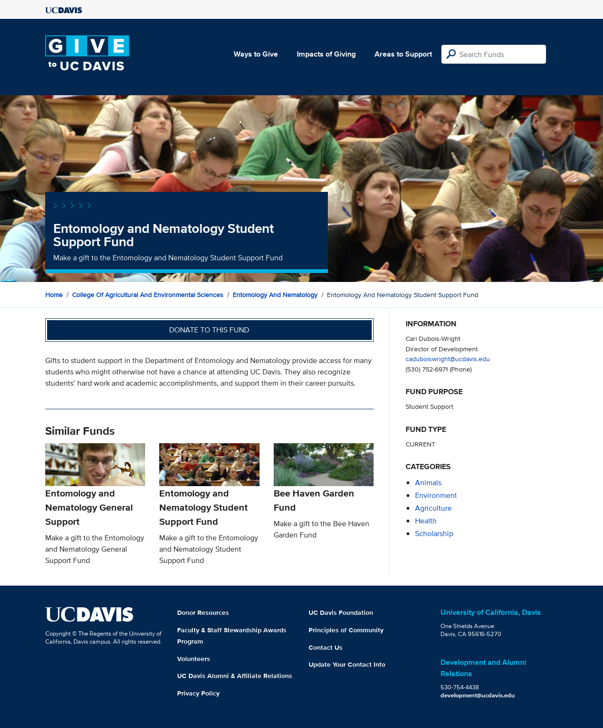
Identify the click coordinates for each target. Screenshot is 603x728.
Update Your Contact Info (347, 664)
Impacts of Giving (326, 54)
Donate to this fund (209, 329)
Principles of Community (346, 630)
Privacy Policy (198, 693)
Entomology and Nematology (275, 294)
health (426, 520)
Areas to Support (403, 54)
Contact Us (325, 647)
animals (428, 482)
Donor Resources (203, 612)
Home (54, 294)
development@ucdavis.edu (477, 695)
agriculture (433, 508)
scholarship (434, 533)
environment (436, 495)
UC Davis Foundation (341, 612)
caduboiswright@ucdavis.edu (448, 359)
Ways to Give (256, 54)
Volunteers (193, 658)
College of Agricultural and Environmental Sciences (147, 294)
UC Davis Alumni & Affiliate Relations (234, 675)
